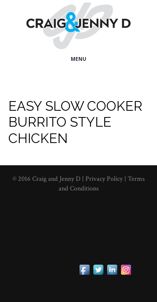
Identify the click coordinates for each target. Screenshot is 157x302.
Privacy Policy (104, 178)
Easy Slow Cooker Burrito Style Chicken (75, 122)
